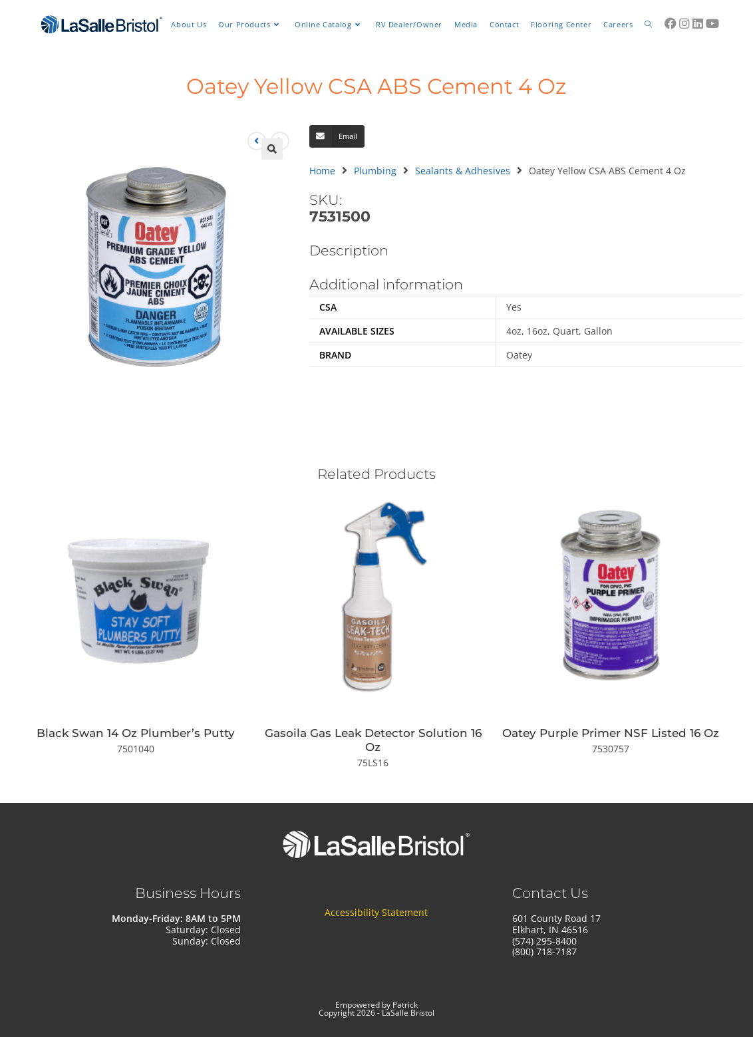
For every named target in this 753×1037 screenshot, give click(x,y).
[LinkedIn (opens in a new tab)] (697, 23)
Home (322, 170)
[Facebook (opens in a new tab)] (670, 23)
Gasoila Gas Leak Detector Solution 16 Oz (373, 740)
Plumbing (375, 170)
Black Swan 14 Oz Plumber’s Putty (136, 733)
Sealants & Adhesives (462, 170)
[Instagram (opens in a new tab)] (684, 23)
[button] (272, 149)
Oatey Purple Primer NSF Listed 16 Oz (610, 733)
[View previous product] (256, 141)
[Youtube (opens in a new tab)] (712, 23)
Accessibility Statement (376, 913)
